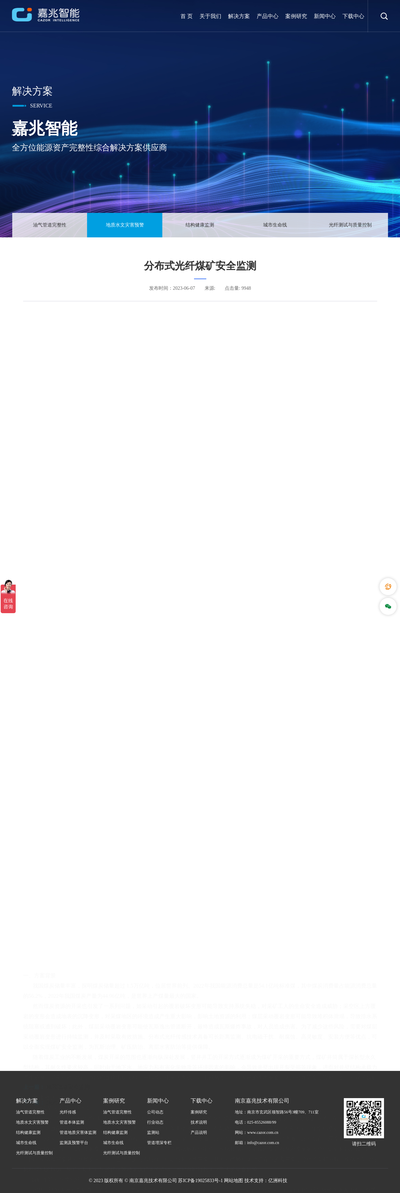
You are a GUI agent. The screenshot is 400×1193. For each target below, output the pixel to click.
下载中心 (353, 16)
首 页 (186, 16)
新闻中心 (325, 16)
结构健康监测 (200, 225)
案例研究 (296, 16)
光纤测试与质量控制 (350, 225)
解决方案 (239, 16)
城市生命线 (275, 225)
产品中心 (267, 16)
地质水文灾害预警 (125, 225)
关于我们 (210, 16)
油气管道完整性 (49, 225)
